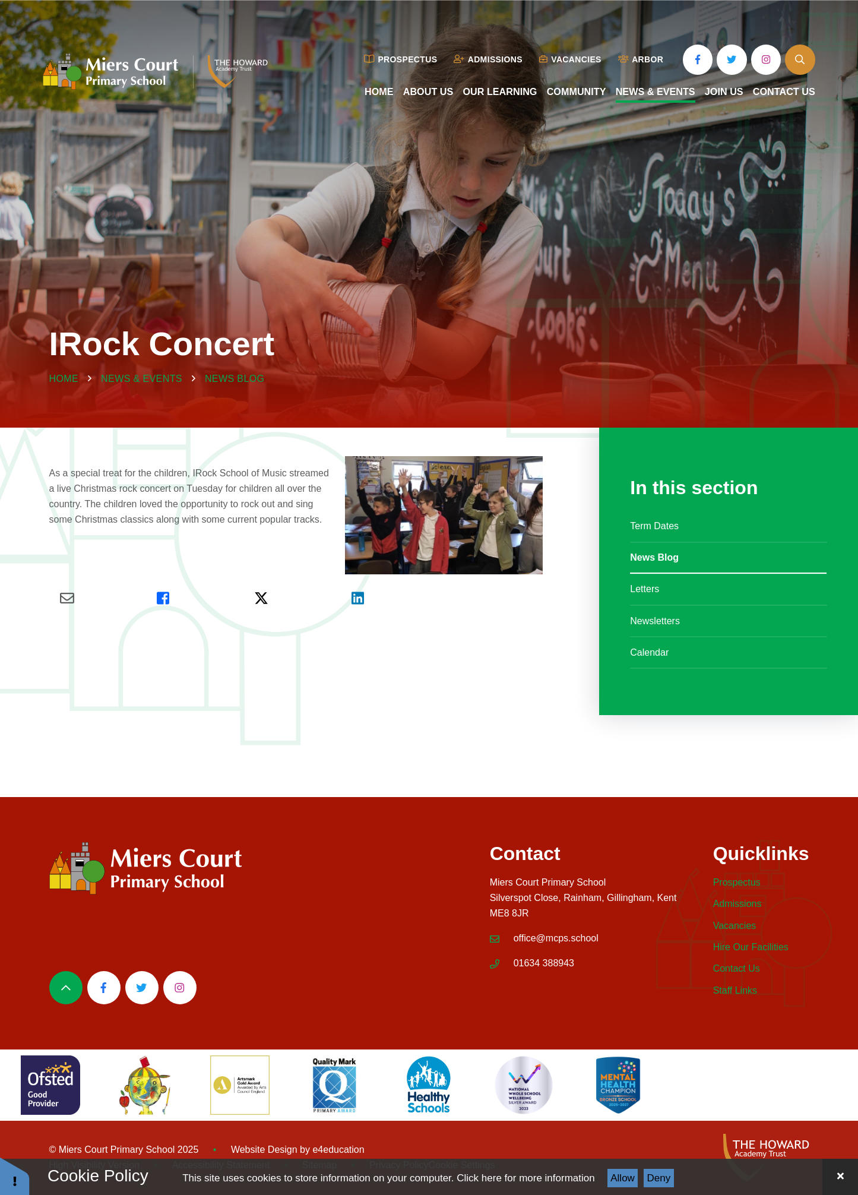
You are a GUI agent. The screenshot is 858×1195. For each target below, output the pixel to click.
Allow (622, 1178)
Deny (659, 1178)
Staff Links (735, 990)
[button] (15, 1175)
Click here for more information (525, 1178)
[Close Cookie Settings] (840, 1177)
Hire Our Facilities (751, 947)
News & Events (141, 379)
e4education (338, 1150)
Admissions (737, 904)
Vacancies (734, 926)
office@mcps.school (556, 938)
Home (64, 379)
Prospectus (737, 882)
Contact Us (736, 968)
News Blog (235, 379)
